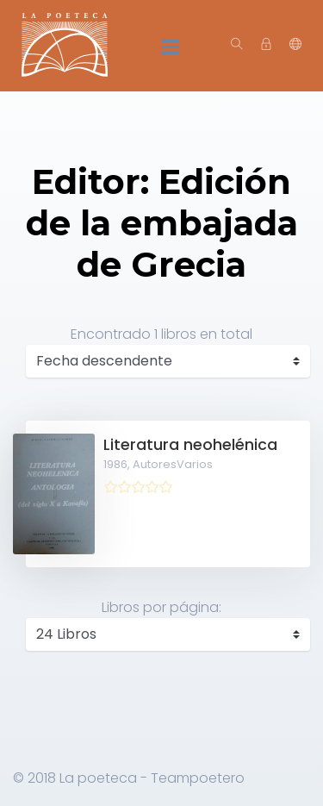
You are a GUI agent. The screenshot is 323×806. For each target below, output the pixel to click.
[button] (295, 45)
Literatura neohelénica (190, 444)
